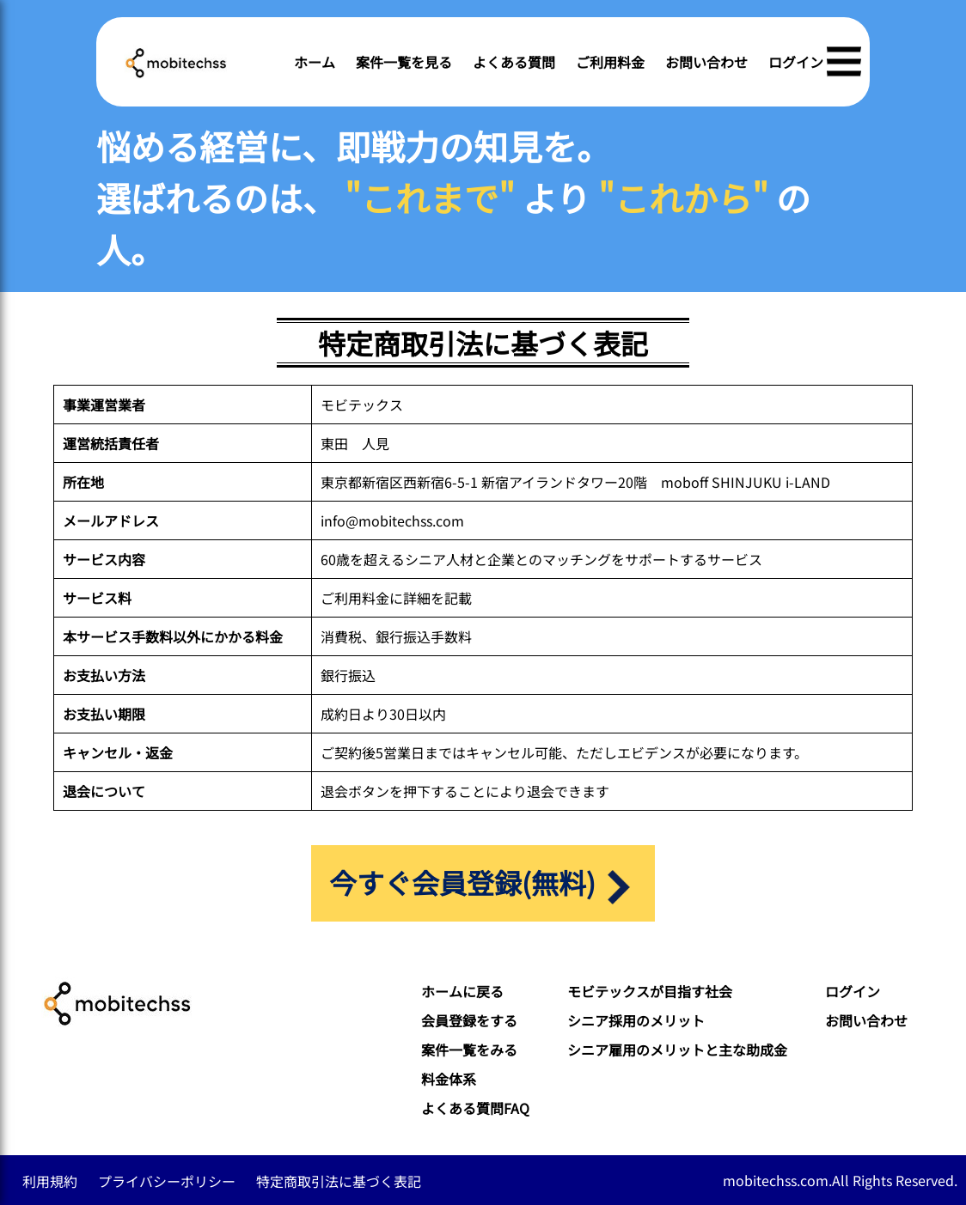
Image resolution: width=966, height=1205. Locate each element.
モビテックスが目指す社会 (649, 991)
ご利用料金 (610, 62)
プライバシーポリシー (166, 1181)
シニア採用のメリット (636, 1020)
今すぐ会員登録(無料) (482, 883)
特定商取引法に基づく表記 (338, 1181)
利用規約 (49, 1181)
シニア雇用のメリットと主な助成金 (677, 1049)
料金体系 (448, 1078)
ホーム (314, 62)
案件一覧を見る (404, 62)
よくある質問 (514, 62)
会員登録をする (469, 1020)
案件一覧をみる (469, 1049)
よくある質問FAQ (475, 1108)
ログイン (795, 62)
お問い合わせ (706, 62)
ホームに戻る (462, 991)
